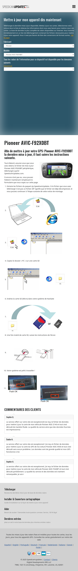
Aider (6, 509)
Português (24, 545)
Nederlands (52, 545)
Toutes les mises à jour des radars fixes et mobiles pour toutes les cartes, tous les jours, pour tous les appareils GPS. (15, 8)
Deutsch (34, 545)
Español (7, 545)
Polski (38, 547)
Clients (54, 559)
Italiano (62, 545)
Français (42, 545)
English (16, 545)
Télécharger (10, 489)
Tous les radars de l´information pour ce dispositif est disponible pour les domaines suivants (38, 61)
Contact (47, 559)
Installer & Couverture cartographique (22, 499)
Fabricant (7, 41)
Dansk (69, 545)
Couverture (8, 66)
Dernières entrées (12, 519)
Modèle (7, 50)
